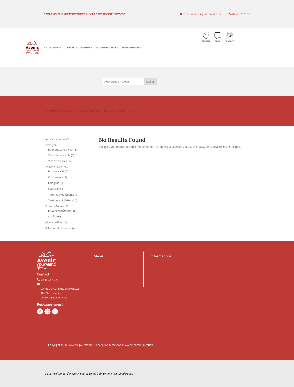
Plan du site (101, 262)
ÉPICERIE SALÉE (89, 111)
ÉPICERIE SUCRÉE (114, 111)
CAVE (132, 111)
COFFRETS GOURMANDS (60, 111)
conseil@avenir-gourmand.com (201, 14)
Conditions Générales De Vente (169, 272)
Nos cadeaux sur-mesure (109, 272)
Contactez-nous (160, 262)
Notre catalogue (103, 267)
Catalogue (51, 47)
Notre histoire (131, 47)
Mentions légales (160, 267)
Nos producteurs (107, 47)
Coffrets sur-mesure (79, 47)
